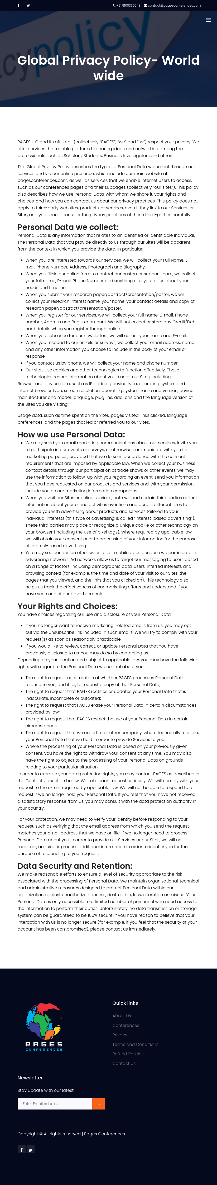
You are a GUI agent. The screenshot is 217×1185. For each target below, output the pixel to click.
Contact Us (124, 1063)
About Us (122, 1016)
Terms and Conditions (135, 1044)
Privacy (120, 1035)
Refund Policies (128, 1054)
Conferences (126, 1025)
